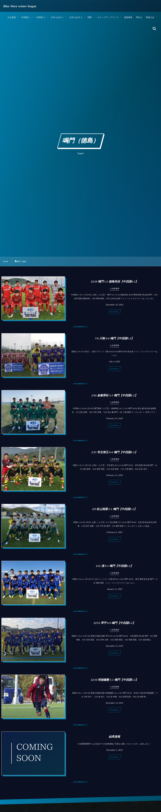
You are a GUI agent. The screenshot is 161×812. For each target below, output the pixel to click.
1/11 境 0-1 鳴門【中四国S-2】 (114, 568)
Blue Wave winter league (19, 6)
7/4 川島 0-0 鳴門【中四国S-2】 (114, 341)
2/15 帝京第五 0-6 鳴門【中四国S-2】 (115, 455)
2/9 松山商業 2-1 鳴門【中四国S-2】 (114, 512)
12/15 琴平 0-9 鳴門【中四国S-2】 (114, 625)
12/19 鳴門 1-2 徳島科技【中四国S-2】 (114, 281)
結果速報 (114, 739)
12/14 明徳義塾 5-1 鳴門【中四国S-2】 (114, 682)
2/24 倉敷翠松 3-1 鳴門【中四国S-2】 (115, 398)
